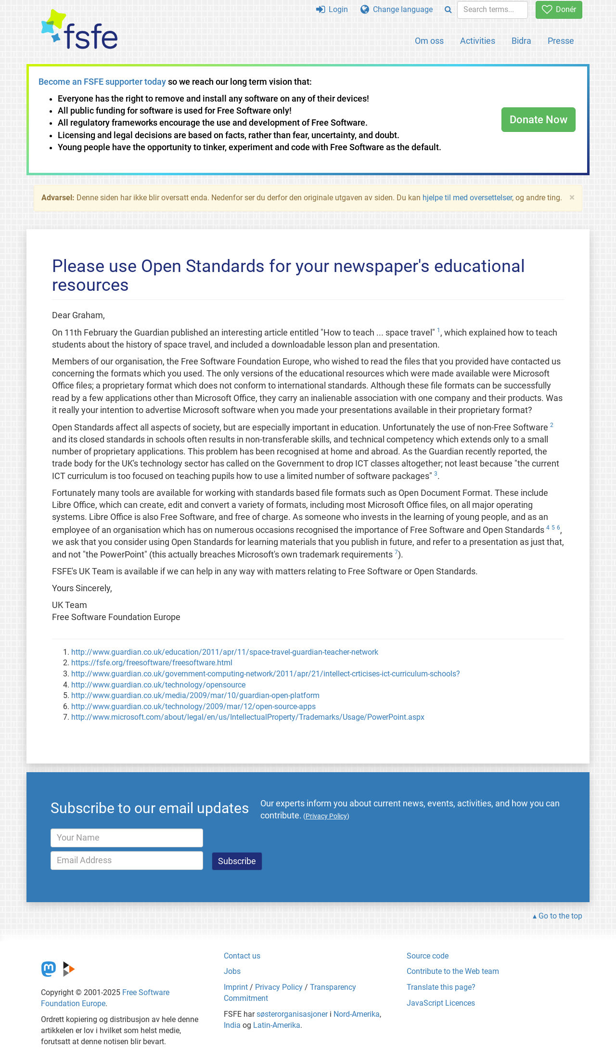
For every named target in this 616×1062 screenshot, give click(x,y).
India (232, 1025)
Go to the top (560, 915)
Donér (559, 9)
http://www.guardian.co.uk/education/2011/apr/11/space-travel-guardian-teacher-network (224, 652)
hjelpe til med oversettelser (467, 197)
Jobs (232, 971)
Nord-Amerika (357, 1014)
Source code (428, 955)
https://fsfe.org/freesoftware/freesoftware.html (151, 662)
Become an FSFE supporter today (102, 82)
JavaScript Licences (441, 1003)
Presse (561, 41)
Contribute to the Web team (453, 971)
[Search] (448, 9)
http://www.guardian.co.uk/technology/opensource (158, 684)
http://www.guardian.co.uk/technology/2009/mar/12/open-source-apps (193, 706)
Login (332, 9)
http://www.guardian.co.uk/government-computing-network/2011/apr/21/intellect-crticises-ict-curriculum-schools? (265, 673)
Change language (396, 9)
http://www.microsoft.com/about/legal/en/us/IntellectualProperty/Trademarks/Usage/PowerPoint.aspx (247, 717)
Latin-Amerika (276, 1025)
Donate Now (538, 120)
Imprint (236, 987)
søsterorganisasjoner (292, 1014)
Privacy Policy (279, 987)
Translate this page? (441, 987)
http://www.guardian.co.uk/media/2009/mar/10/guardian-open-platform (195, 695)
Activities (477, 41)
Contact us (242, 955)
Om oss (429, 41)
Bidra (521, 41)
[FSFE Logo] (79, 29)
